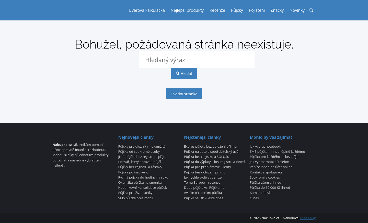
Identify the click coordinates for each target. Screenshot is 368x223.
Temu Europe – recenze (202, 183)
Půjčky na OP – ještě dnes (203, 198)
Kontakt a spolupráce (266, 172)
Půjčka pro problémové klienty (207, 167)
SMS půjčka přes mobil (135, 198)
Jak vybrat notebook (265, 147)
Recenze (217, 10)
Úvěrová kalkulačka (147, 10)
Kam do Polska (261, 193)
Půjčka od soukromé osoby (139, 152)
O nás (254, 198)
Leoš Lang (308, 218)
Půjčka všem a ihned (265, 183)
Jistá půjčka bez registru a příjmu (143, 157)
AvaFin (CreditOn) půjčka (203, 193)
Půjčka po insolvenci (133, 172)
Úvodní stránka (184, 93)
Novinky (297, 10)
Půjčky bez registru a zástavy (140, 167)
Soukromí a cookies (265, 177)
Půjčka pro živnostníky (135, 193)
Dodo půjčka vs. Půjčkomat (204, 188)
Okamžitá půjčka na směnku (140, 183)
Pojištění (257, 10)
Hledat (184, 73)
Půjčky (237, 10)
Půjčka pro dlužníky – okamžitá (141, 147)
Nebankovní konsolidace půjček (142, 188)
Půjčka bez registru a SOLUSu (206, 157)
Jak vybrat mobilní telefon (269, 162)
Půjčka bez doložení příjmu (204, 172)
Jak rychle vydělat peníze (203, 177)
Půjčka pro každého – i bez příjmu (276, 157)
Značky (277, 10)
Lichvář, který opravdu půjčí (139, 162)
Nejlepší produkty (187, 10)
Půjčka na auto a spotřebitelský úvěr (212, 152)
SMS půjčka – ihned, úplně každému (277, 152)
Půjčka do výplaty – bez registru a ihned (214, 162)
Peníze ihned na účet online (271, 167)
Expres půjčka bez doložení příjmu (210, 147)
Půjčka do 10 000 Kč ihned (270, 188)
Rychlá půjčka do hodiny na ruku (143, 177)
